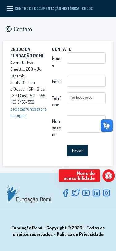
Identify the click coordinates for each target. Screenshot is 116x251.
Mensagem (56, 127)
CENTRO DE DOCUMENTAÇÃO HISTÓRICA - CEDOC (54, 8)
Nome (56, 61)
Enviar (77, 150)
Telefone (56, 101)
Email (57, 81)
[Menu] (10, 9)
